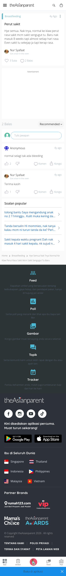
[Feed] (33, 281)
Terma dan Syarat (17, 549)
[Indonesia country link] (13, 471)
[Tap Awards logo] (37, 520)
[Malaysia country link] (13, 481)
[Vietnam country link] (36, 481)
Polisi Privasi (39, 543)
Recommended (51, 124)
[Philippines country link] (39, 471)
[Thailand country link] (38, 462)
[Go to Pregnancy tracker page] (33, 562)
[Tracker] (33, 378)
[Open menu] (5, 5)
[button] (33, 571)
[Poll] (33, 307)
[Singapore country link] (14, 462)
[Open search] (54, 5)
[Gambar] (33, 331)
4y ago (58, 148)
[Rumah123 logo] (17, 504)
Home (5, 255)
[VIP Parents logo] (43, 504)
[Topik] (33, 353)
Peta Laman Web (47, 549)
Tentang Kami (14, 543)
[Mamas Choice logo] (12, 520)
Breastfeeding (13, 16)
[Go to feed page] (22, 5)
